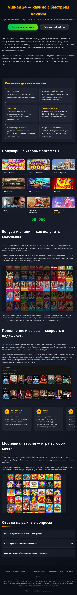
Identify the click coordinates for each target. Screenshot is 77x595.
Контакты (69, 571)
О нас (38, 576)
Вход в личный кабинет (54, 27)
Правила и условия (38, 571)
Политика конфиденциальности (16, 571)
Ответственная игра (55, 571)
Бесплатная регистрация (23, 27)
